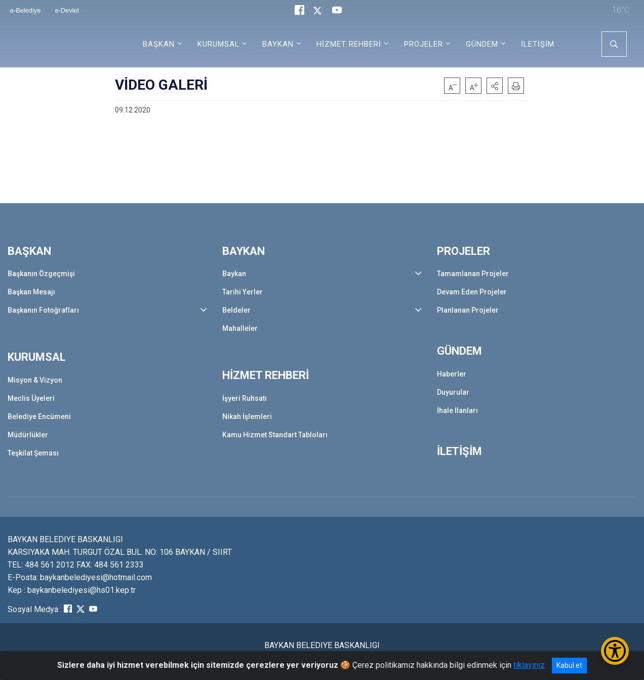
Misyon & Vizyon (35, 380)
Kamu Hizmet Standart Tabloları (275, 435)
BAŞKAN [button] (159, 44)
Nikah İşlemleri (247, 416)
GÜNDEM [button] (482, 44)
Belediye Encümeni (39, 416)
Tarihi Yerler (242, 292)
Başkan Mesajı (31, 292)
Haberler (451, 374)
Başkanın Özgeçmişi (41, 274)
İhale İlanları (457, 410)
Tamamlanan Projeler (473, 274)
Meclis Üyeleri (31, 398)
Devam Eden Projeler (472, 292)
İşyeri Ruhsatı (244, 398)
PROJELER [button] (423, 44)
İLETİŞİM (537, 44)
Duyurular (453, 392)
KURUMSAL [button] (218, 44)
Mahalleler (240, 328)
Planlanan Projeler (468, 310)
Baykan (234, 274)
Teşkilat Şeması (33, 453)
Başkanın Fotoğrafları (43, 310)
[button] (495, 86)
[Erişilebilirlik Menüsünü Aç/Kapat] (615, 651)
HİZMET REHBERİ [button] (348, 44)
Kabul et (569, 665)
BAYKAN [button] (278, 44)
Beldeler (236, 310)
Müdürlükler (28, 435)
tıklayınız (529, 665)
